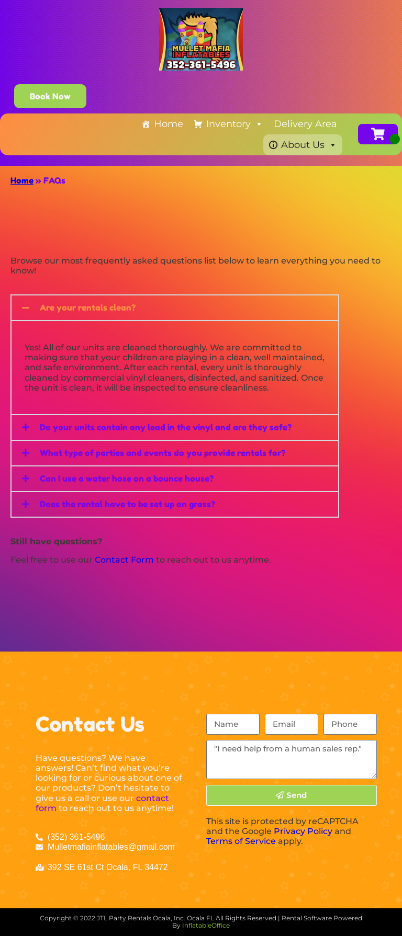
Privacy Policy (303, 831)
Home (168, 124)
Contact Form (124, 560)
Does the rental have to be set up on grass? (127, 504)
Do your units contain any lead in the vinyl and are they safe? (166, 427)
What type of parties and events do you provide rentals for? (162, 453)
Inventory (234, 124)
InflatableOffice (206, 925)
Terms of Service (241, 841)
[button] (175, 307)
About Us (309, 145)
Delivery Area (305, 124)
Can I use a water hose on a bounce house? (127, 478)
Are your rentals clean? (88, 307)
